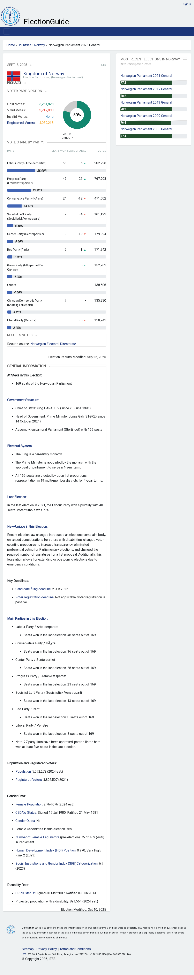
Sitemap (28, 949)
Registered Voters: (21, 123)
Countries (24, 45)
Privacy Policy (46, 949)
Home (10, 45)
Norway (39, 45)
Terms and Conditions (75, 949)
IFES (24, 954)
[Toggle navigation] (6, 31)
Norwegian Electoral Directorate (53, 344)
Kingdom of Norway (43, 73)
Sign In (187, 4)
